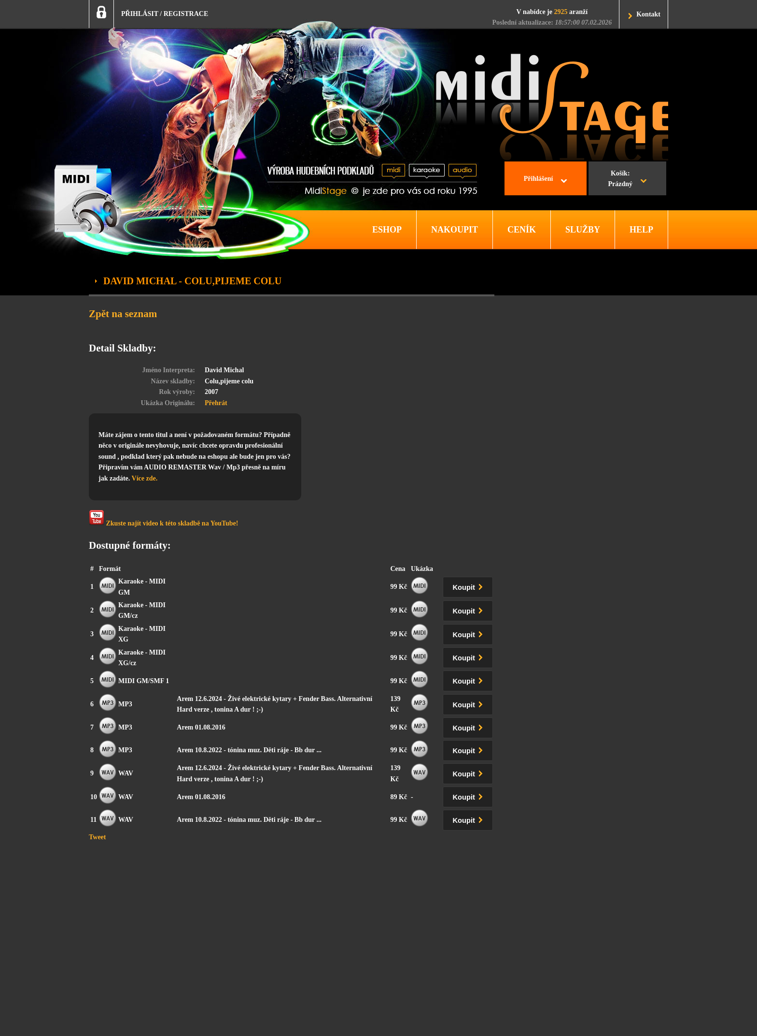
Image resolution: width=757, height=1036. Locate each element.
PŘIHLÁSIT (139, 13)
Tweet (97, 837)
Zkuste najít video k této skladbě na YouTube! (163, 518)
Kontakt (648, 14)
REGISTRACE (186, 13)
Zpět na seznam (123, 314)
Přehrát (216, 403)
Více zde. (145, 478)
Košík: (620, 180)
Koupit (470, 585)
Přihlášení (538, 178)
